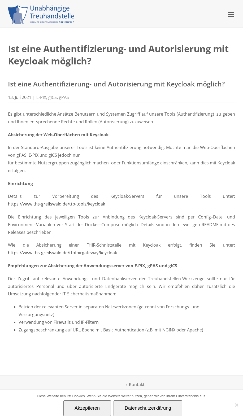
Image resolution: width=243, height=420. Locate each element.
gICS (52, 97)
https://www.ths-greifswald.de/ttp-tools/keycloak (56, 204)
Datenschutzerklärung (148, 408)
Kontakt (137, 384)
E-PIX (41, 97)
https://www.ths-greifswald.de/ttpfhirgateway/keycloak (63, 253)
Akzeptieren (87, 408)
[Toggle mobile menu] (231, 14)
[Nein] (236, 405)
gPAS (64, 97)
